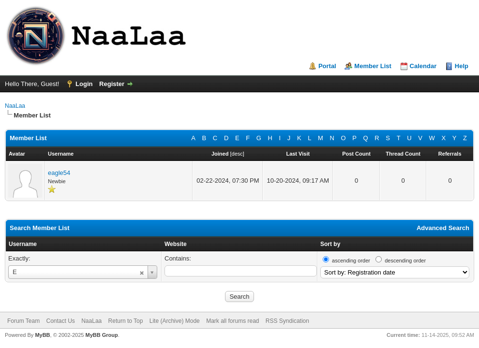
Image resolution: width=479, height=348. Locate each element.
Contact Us (60, 321)
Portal (327, 66)
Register (111, 83)
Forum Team (23, 321)
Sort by (330, 244)
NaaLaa (15, 105)
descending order (405, 260)
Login (83, 83)
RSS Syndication (287, 321)
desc (237, 154)
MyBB (42, 335)
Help (461, 66)
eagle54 (59, 172)
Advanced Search (443, 228)
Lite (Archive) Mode (175, 321)
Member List (372, 66)
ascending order (351, 260)
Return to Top (125, 321)
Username (23, 244)
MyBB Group (101, 335)
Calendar (423, 66)
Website (176, 244)
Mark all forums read (232, 321)
